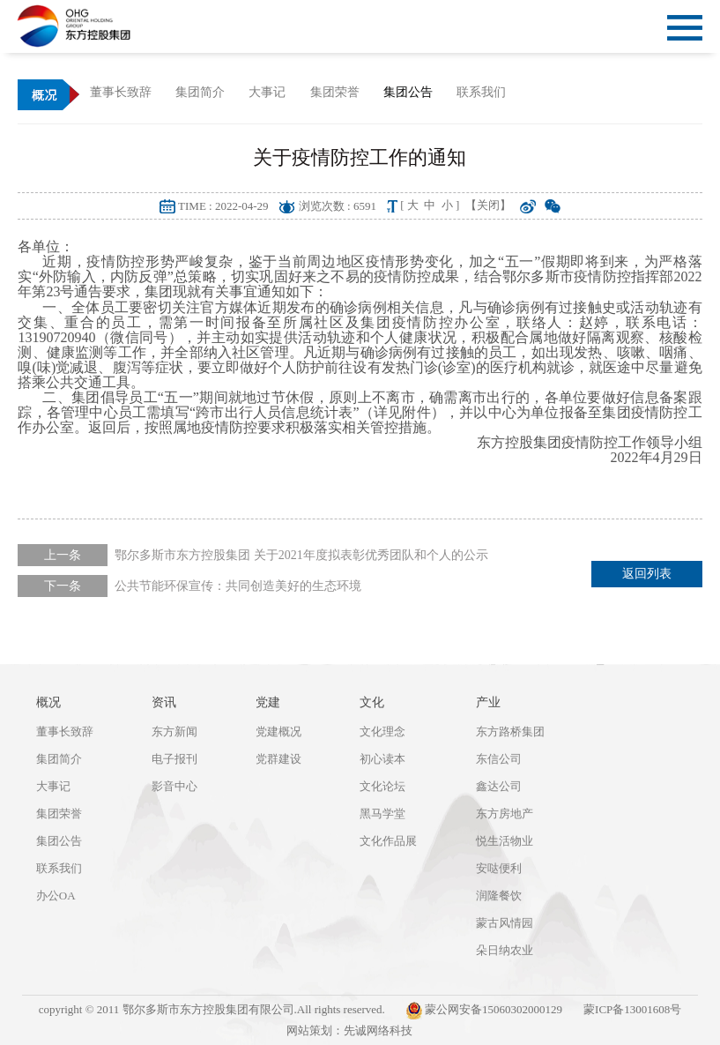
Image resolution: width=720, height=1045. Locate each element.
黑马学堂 (382, 813)
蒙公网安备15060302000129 (484, 1010)
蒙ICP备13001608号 (632, 1009)
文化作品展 (388, 840)
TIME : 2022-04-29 (223, 206)
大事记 (53, 786)
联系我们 (59, 868)
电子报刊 (174, 758)
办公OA (56, 895)
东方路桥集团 (510, 731)
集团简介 (59, 758)
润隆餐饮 (499, 895)
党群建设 (278, 758)
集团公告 (59, 840)
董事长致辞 (64, 731)
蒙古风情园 (504, 922)
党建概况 (278, 731)
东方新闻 (174, 731)
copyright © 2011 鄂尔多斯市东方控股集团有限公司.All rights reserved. (212, 1009)
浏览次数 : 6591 (337, 206)
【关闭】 (488, 205)
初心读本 (382, 758)
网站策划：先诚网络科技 (349, 1030)
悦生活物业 (504, 840)
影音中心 (174, 786)
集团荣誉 (59, 813)
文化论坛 (382, 786)
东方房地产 (504, 813)
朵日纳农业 (504, 950)
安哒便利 (499, 868)
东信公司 (499, 758)
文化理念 (382, 731)
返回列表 (647, 573)
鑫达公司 (499, 786)
